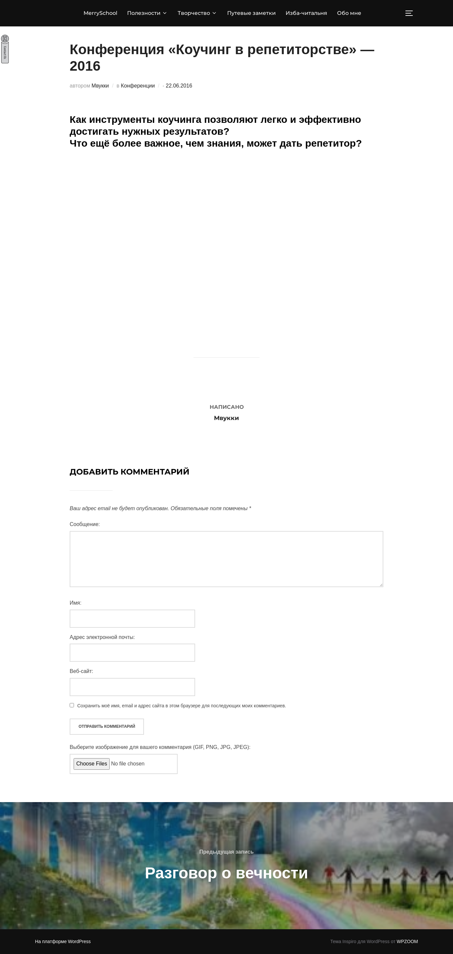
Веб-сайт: (81, 671)
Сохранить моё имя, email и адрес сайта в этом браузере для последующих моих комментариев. (181, 705)
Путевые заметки (251, 13)
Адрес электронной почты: (102, 637)
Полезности (147, 13)
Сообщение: (85, 524)
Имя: (76, 603)
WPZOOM (407, 941)
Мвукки (100, 85)
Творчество (197, 13)
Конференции (138, 85)
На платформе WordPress (63, 941)
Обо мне (349, 13)
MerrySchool (100, 13)
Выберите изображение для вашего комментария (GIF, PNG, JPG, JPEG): (160, 747)
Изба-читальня (306, 13)
